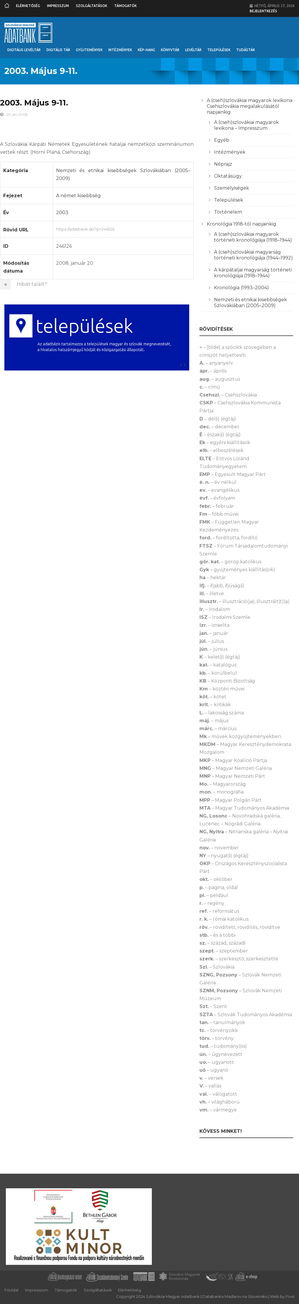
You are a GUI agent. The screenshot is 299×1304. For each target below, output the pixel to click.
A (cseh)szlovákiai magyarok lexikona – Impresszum (246, 125)
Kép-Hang (146, 50)
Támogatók (125, 6)
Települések (218, 50)
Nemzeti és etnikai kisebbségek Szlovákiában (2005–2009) (250, 302)
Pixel (290, 1296)
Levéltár (193, 50)
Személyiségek (231, 188)
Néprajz (223, 164)
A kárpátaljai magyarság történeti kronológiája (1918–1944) (253, 272)
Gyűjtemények (89, 50)
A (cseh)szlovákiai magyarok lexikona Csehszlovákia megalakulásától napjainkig (249, 106)
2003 (62, 212)
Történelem (228, 212)
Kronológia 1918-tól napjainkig (241, 224)
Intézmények (120, 50)
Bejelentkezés (263, 11)
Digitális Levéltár (24, 50)
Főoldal (11, 1290)
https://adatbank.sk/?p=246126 (123, 228)
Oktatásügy (228, 176)
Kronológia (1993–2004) (241, 287)
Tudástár (245, 50)
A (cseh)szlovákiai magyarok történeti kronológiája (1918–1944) (253, 237)
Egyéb (221, 140)
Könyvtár (170, 50)
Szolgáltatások (91, 6)
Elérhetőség (28, 6)
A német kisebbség (78, 195)
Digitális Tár (58, 50)
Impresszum (58, 6)
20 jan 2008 (17, 114)
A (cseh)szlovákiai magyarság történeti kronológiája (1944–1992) (253, 255)
